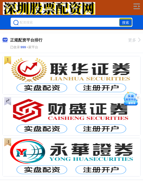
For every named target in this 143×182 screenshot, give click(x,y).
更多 (134, 40)
